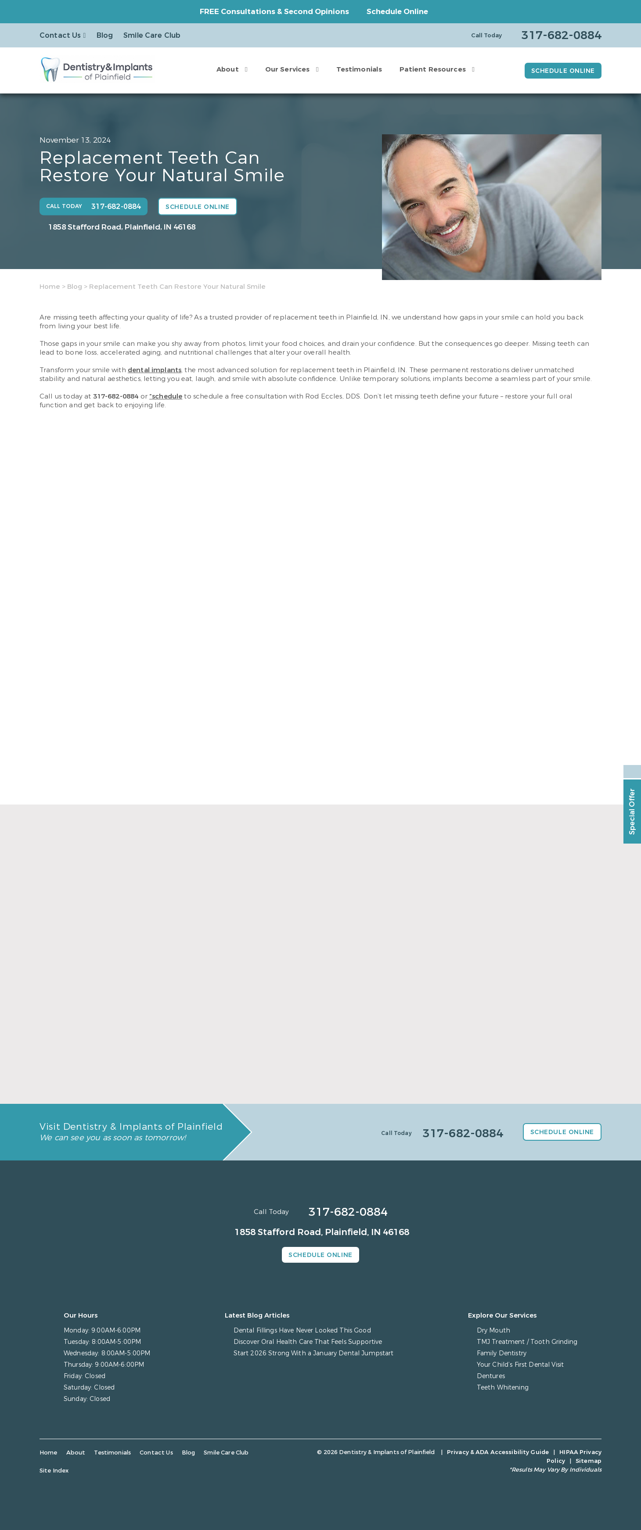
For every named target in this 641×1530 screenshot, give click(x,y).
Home (50, 286)
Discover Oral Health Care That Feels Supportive (308, 1342)
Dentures (491, 1376)
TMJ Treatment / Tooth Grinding (527, 1342)
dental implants (154, 370)
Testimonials (359, 69)
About (227, 69)
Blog (105, 35)
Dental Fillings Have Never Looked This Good (302, 1330)
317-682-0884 (116, 396)
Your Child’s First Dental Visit (520, 1365)
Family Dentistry (501, 1353)
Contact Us (60, 35)
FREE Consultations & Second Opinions (274, 12)
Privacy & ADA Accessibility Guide (498, 1452)
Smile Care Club (151, 35)
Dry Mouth (493, 1330)
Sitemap (588, 1461)
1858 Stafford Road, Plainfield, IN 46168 (121, 227)
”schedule (165, 396)
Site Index (54, 1470)
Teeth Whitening (503, 1387)
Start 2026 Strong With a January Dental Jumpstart (314, 1353)
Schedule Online (397, 12)
